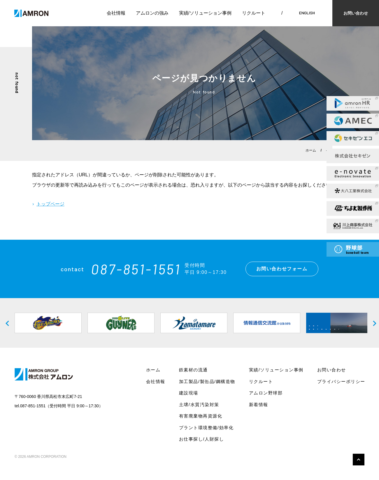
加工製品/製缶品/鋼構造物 (207, 381)
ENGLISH (307, 12)
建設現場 (188, 392)
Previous (7, 323)
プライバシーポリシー (341, 381)
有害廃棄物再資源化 (200, 415)
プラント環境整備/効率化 (206, 427)
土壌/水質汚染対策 (199, 404)
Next (371, 323)
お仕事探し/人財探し (201, 438)
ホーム (311, 150)
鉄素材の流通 (193, 369)
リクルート (253, 13)
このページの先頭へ (358, 459)
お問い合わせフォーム (282, 268)
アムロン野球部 (266, 392)
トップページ (50, 203)
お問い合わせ (355, 13)
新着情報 (258, 404)
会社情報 (116, 13)
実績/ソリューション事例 (205, 13)
